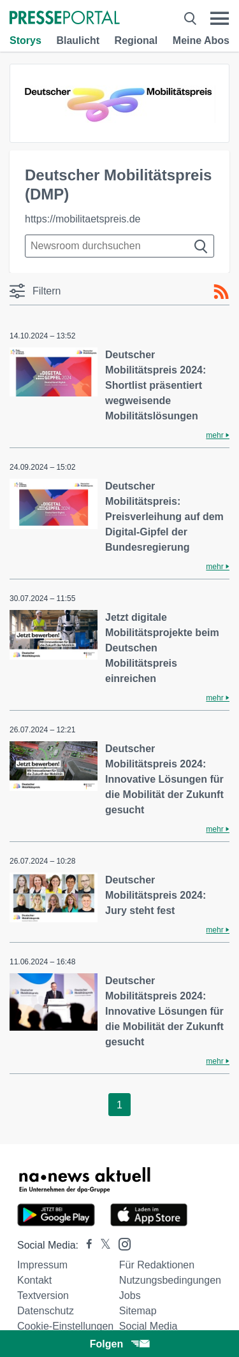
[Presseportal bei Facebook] (85, 1245)
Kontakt (34, 1280)
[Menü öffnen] (219, 18)
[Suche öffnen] (190, 18)
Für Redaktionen (156, 1264)
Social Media (148, 1326)
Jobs (130, 1295)
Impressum (42, 1264)
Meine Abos (201, 40)
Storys (25, 40)
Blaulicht (77, 40)
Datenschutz (45, 1310)
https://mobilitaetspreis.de (82, 219)
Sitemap (138, 1310)
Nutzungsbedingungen (170, 1280)
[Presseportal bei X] (101, 1245)
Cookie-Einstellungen (65, 1326)
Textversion (43, 1295)
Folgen (119, 1344)
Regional (136, 40)
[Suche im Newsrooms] (119, 246)
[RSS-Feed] (221, 291)
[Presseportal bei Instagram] (121, 1243)
